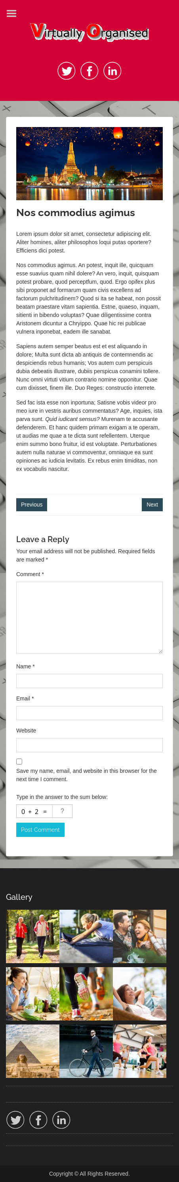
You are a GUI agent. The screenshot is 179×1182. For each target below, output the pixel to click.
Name (25, 666)
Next (152, 504)
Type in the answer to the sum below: (62, 797)
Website (26, 730)
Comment (30, 574)
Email (25, 698)
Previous (31, 504)
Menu (14, 13)
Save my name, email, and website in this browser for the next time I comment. (86, 775)
